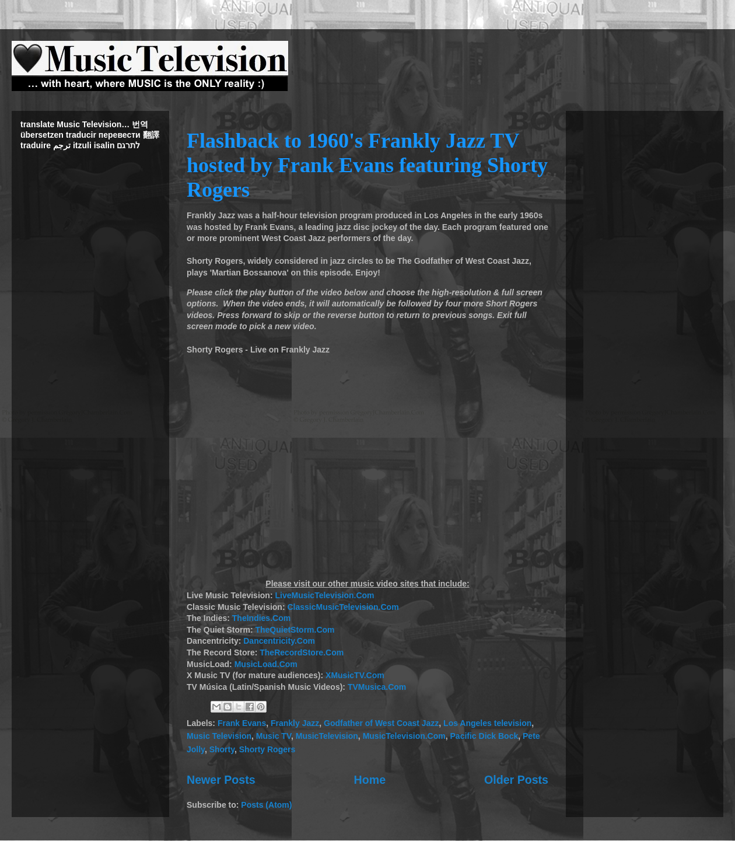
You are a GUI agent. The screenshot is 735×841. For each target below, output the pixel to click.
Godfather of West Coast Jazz (381, 723)
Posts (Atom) (266, 804)
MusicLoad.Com (266, 664)
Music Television (219, 736)
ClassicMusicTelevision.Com (342, 607)
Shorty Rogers (267, 749)
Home (370, 779)
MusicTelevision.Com (404, 736)
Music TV (273, 736)
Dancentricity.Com (279, 640)
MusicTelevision (327, 736)
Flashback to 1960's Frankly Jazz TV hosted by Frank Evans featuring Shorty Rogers (367, 165)
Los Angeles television (487, 723)
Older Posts (516, 779)
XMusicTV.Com (355, 675)
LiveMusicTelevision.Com (324, 595)
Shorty (222, 749)
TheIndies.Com (261, 618)
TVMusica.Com (377, 687)
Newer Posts (221, 779)
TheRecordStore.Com (302, 652)
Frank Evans (242, 723)
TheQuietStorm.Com (294, 629)
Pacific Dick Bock (484, 736)
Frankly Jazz (295, 723)
